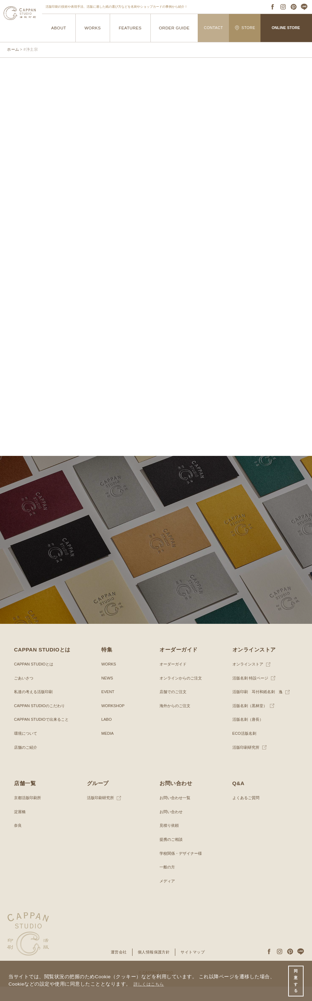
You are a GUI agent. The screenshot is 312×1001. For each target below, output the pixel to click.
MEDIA (108, 747)
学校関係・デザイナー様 (183, 867)
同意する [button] (295, 980)
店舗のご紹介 (26, 761)
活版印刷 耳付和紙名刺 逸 (259, 706)
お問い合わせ (172, 826)
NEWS (107, 692)
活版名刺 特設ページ (251, 692)
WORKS (92, 27)
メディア (168, 895)
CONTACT (213, 27)
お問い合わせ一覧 (176, 812)
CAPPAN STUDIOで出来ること (43, 733)
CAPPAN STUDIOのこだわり (41, 720)
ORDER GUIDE (174, 27)
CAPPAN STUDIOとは (35, 678)
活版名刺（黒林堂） (251, 720)
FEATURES (130, 27)
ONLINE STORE (285, 27)
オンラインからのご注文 (183, 692)
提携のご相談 (172, 853)
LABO (107, 733)
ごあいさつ (24, 692)
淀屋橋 (20, 826)
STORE (245, 27)
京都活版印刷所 (28, 812)
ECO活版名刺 (245, 747)
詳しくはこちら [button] (151, 983)
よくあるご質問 (247, 812)
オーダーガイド (174, 678)
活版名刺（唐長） (249, 733)
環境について (26, 747)
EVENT (108, 706)
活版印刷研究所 (247, 761)
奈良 (18, 839)
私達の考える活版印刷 (35, 706)
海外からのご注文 (176, 720)
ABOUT (58, 27)
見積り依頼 (170, 839)
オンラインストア (249, 678)
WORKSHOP (113, 720)
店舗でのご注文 (174, 706)
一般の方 (168, 881)
